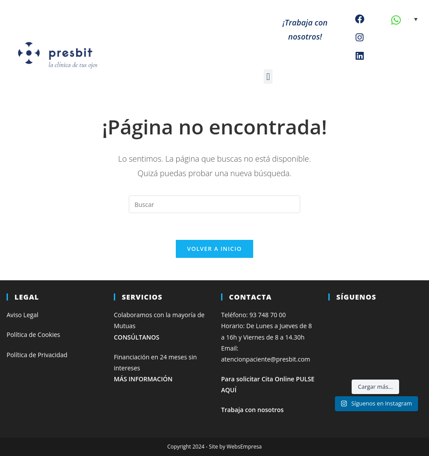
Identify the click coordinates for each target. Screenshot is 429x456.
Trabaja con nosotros (252, 409)
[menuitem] (413, 19)
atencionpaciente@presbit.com (265, 359)
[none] (413, 19)
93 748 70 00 (267, 315)
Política (18, 355)
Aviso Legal (22, 315)
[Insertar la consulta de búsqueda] (214, 204)
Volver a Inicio (214, 249)
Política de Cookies (33, 334)
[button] (268, 76)
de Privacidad (48, 355)
